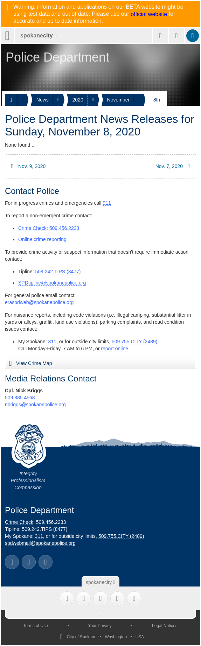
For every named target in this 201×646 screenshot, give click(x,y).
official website (149, 14)
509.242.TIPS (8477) (58, 271)
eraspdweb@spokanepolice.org (39, 302)
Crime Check (32, 228)
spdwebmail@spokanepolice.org (40, 543)
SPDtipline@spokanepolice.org (52, 283)
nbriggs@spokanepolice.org (35, 404)
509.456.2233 (64, 228)
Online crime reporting (42, 239)
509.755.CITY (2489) (135, 341)
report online (114, 348)
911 (107, 203)
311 (52, 341)
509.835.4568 (20, 397)
